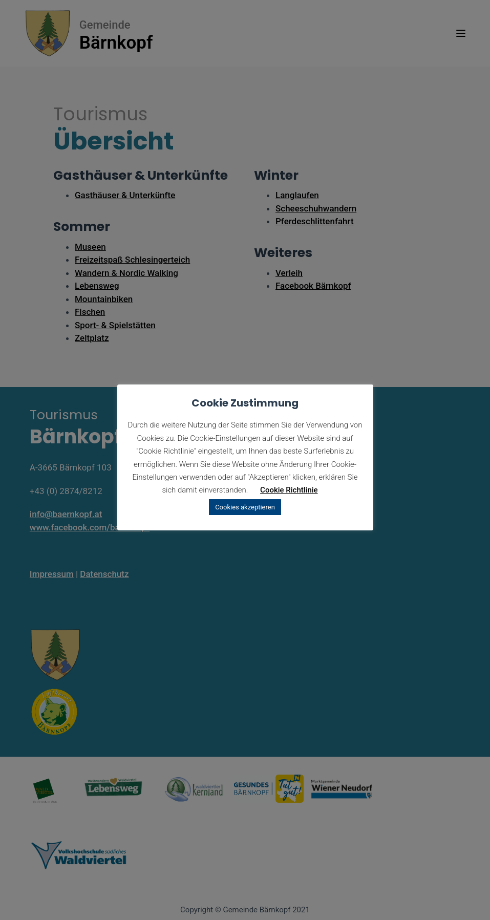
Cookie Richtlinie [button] (289, 490)
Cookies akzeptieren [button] (245, 507)
